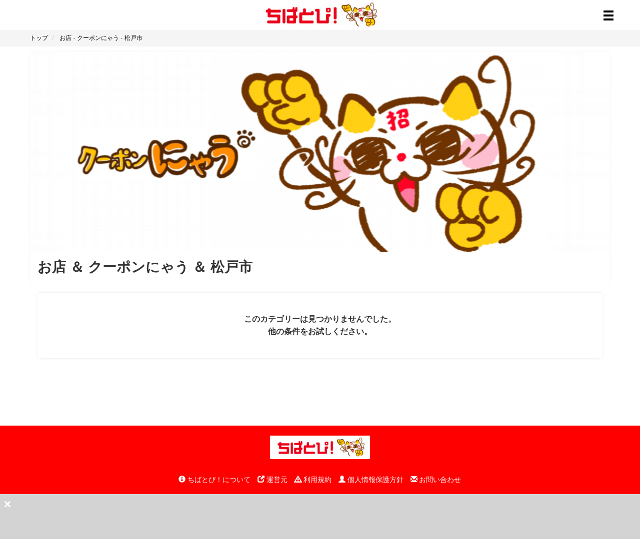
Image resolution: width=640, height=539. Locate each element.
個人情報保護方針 (371, 480)
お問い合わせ (436, 480)
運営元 (273, 480)
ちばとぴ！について (214, 480)
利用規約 (313, 480)
